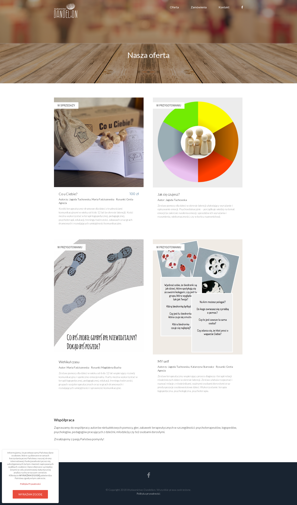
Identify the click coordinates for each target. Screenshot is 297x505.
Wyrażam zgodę (30, 494)
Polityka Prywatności (30, 483)
